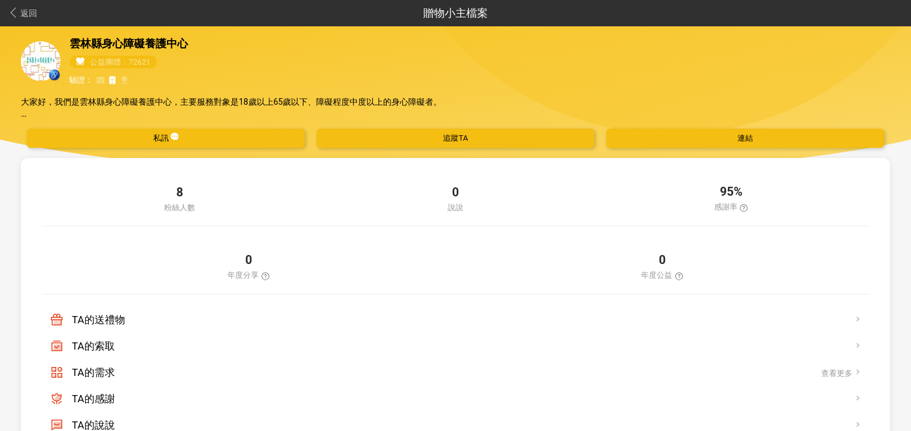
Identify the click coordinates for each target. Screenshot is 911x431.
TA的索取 (93, 346)
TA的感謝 (93, 399)
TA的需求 (93, 372)
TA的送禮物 (98, 320)
